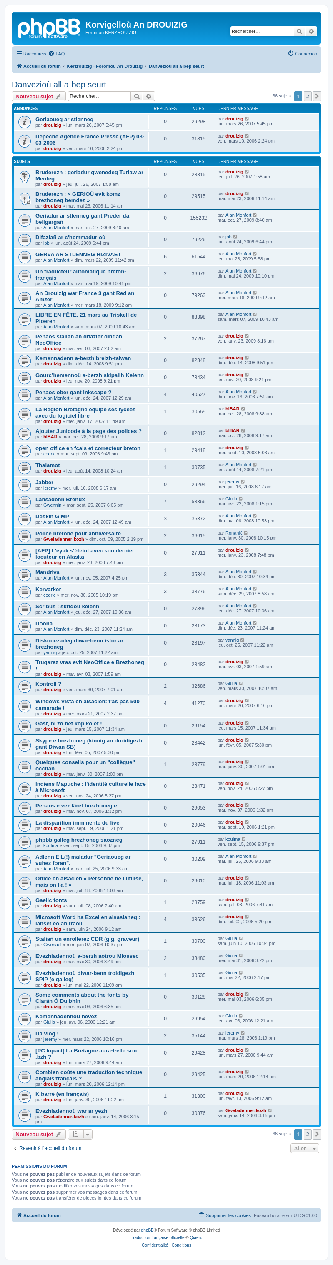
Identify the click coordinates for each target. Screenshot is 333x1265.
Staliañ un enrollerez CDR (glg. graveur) (87, 939)
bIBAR (232, 408)
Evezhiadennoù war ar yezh (71, 1111)
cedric (49, 453)
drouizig (52, 125)
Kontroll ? (48, 684)
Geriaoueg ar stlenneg (64, 119)
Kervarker (48, 589)
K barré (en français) (62, 1094)
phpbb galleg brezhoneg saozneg (79, 840)
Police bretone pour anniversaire (78, 533)
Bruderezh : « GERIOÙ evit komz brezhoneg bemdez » (77, 197)
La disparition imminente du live (77, 823)
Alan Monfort (56, 227)
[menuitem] (56, 54)
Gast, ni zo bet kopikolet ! (68, 723)
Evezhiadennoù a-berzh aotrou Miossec (87, 956)
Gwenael (52, 944)
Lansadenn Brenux (60, 499)
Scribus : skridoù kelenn (67, 606)
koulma (50, 845)
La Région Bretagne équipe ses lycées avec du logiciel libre (85, 412)
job (46, 242)
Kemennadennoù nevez (66, 1016)
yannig (50, 652)
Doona (44, 623)
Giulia (231, 498)
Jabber (44, 482)
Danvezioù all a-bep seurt (59, 84)
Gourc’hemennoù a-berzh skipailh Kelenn (89, 375)
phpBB (147, 1230)
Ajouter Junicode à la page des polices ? (88, 431)
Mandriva (47, 572)
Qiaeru (196, 1237)
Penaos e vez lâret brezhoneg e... (78, 805)
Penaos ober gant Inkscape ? (73, 392)
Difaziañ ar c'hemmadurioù (70, 237)
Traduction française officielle (158, 1237)
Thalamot (47, 465)
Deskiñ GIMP (52, 516)
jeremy (50, 487)
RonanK (233, 532)
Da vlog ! (47, 1033)
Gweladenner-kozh (63, 539)
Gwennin (52, 505)
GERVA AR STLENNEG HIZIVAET (78, 254)
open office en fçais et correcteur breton (87, 448)
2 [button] (307, 96)
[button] (317, 96)
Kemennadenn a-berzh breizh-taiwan (83, 358)
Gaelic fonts (51, 900)
